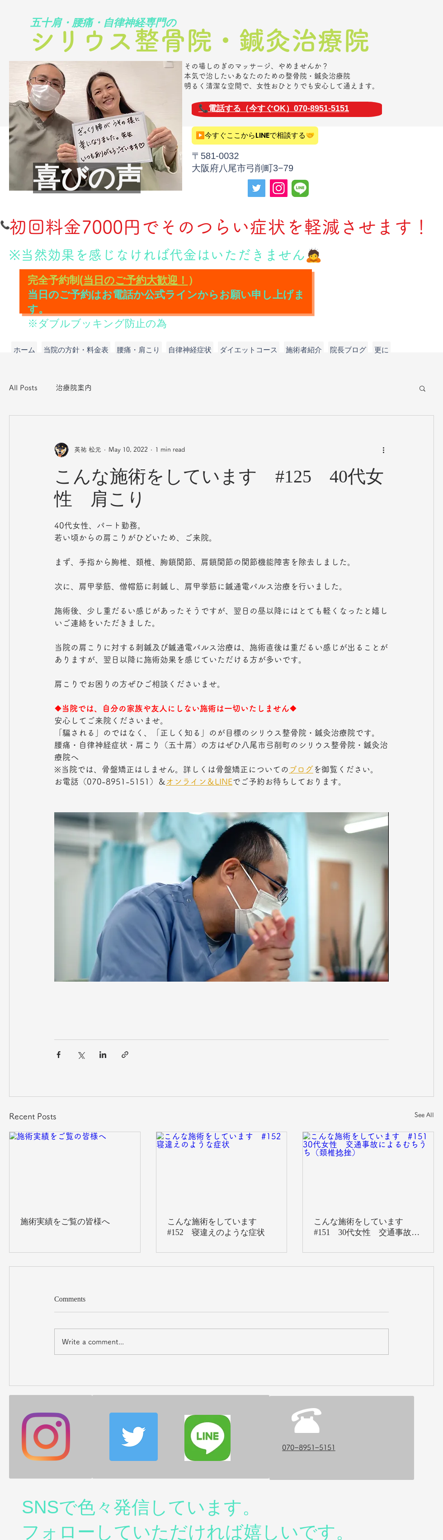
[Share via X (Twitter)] (80, 1054)
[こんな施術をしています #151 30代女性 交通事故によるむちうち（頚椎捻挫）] (368, 1168)
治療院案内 (74, 387)
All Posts (23, 387)
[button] (422, 388)
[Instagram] (278, 188)
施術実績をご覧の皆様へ (65, 1221)
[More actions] (383, 450)
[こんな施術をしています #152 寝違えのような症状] (221, 1168)
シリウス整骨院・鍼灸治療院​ (199, 40)
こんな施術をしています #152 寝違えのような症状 (216, 1227)
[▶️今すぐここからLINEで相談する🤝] (255, 135)
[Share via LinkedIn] (103, 1054)
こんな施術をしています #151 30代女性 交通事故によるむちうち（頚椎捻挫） (366, 1227)
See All (424, 1115)
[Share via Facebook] (58, 1054)
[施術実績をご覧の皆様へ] (74, 1168)
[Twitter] (256, 188)
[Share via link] (125, 1054)
